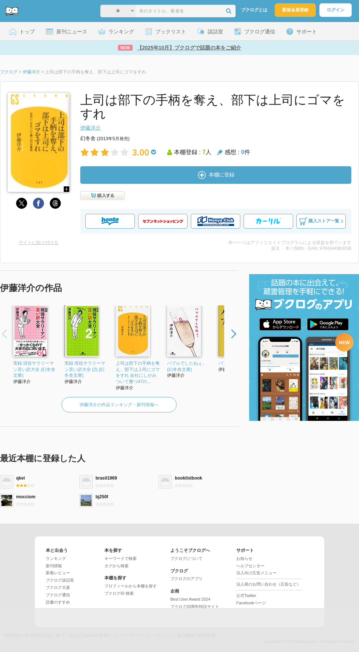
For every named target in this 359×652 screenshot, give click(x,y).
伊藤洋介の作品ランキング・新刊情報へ (119, 404)
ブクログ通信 (58, 595)
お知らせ (244, 558)
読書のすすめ (58, 602)
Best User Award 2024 (190, 599)
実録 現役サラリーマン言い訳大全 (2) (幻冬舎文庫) (84, 369)
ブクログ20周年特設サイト (194, 606)
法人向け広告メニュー (256, 573)
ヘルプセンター (250, 566)
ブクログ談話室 (60, 580)
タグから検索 (116, 566)
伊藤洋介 (90, 128)
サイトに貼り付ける (38, 242)
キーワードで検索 (120, 558)
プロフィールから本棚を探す (130, 586)
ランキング (56, 558)
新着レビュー (58, 573)
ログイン (335, 9)
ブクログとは (254, 9)
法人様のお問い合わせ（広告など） (268, 584)
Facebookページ (251, 603)
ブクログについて (186, 558)
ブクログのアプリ (186, 578)
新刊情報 (54, 566)
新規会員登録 (295, 9)
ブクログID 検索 (119, 593)
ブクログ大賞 (58, 587)
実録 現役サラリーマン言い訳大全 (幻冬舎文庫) (34, 369)
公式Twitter (246, 595)
